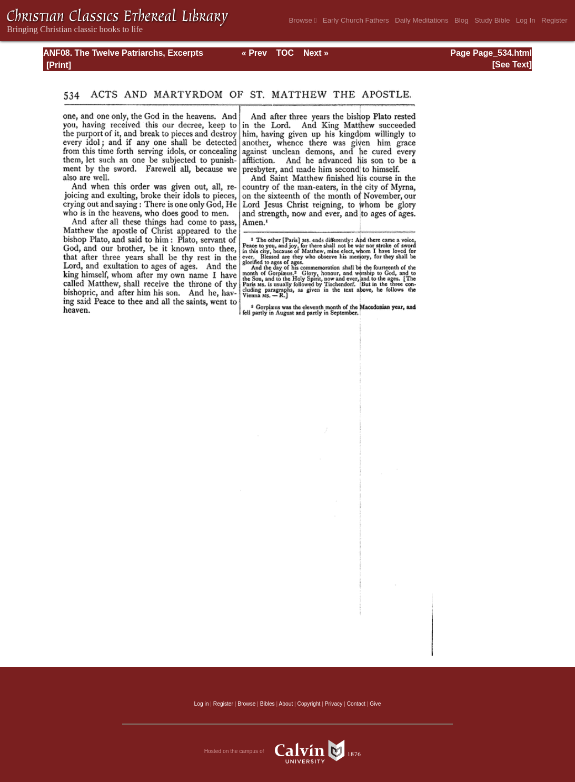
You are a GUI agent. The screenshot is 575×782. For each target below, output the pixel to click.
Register (554, 20)
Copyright (309, 704)
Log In (526, 20)
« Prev (254, 52)
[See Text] (512, 64)
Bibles (267, 704)
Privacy (334, 704)
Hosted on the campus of (287, 751)
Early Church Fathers (356, 20)
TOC (285, 52)
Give (375, 704)
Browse (302, 20)
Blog (461, 20)
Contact (356, 704)
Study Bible (492, 20)
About (286, 704)
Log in (201, 704)
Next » (316, 52)
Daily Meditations (421, 20)
